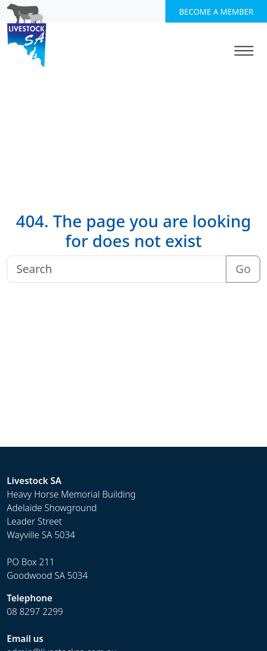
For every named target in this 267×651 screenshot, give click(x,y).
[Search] (116, 269)
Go (243, 268)
